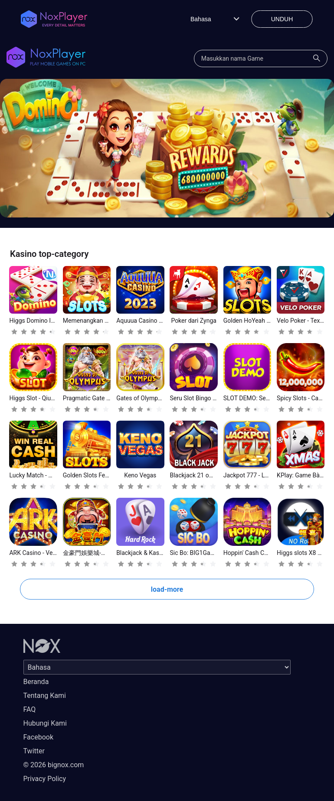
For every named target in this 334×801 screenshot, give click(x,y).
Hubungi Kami (45, 723)
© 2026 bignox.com (53, 765)
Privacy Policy (44, 779)
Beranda (36, 682)
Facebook (38, 737)
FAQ (29, 709)
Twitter (34, 751)
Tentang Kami (44, 695)
